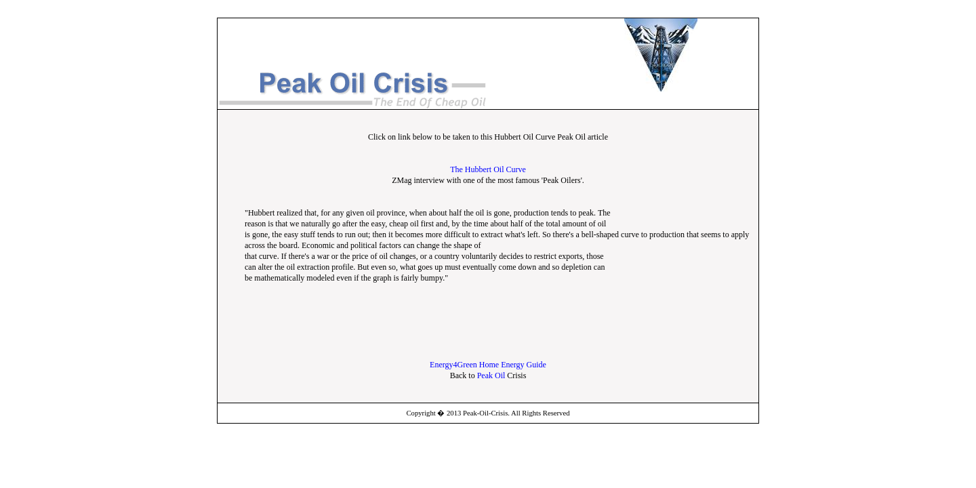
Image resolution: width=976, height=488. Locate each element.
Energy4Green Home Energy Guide (488, 364)
